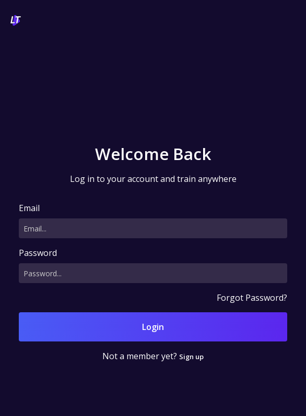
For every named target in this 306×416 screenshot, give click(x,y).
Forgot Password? (252, 297)
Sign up (191, 356)
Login (153, 327)
